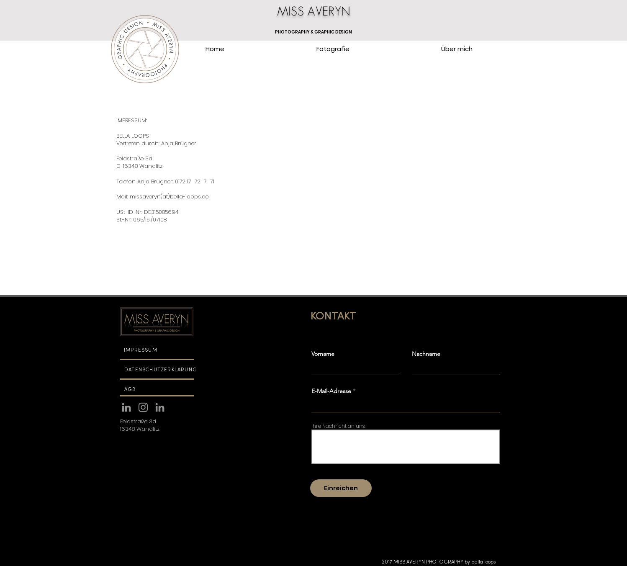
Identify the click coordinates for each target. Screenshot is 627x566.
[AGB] (157, 389)
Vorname (322, 354)
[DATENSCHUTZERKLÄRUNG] (164, 370)
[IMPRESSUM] (157, 350)
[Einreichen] (341, 488)
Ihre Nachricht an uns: (338, 426)
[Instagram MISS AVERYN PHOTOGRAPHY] (143, 407)
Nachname (426, 354)
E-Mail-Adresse (331, 391)
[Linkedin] (126, 407)
